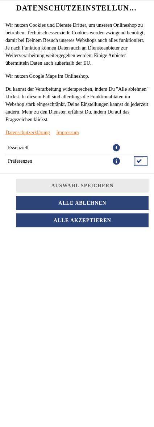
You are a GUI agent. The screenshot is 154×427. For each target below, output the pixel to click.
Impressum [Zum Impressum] (67, 132)
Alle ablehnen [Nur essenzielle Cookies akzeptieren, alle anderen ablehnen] (82, 202)
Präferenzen (20, 160)
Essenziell (18, 147)
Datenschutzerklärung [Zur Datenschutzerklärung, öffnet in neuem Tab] (27, 132)
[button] (116, 147)
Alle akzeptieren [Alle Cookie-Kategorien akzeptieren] (82, 220)
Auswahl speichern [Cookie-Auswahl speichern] (82, 185)
